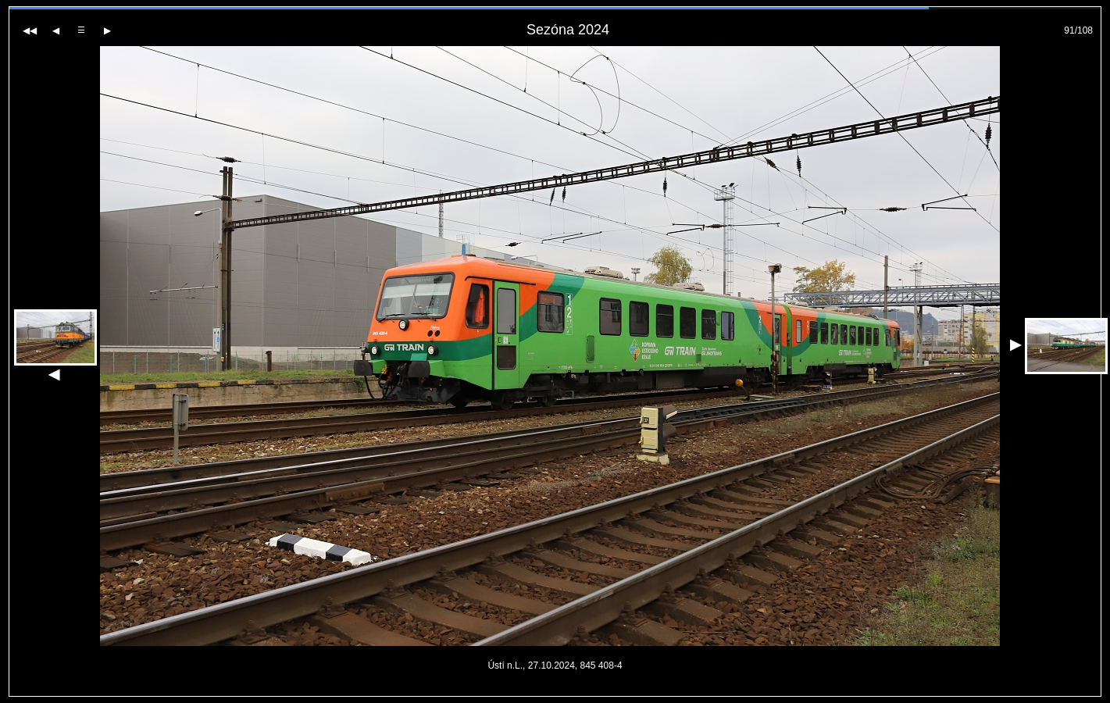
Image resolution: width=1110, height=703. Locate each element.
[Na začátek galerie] (30, 30)
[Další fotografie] (107, 30)
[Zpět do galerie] (81, 30)
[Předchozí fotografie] (55, 30)
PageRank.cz (555, 689)
